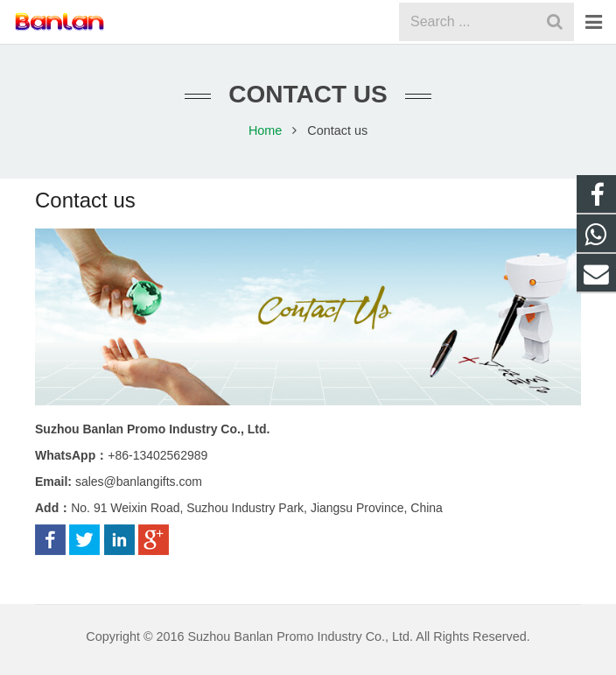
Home (265, 130)
